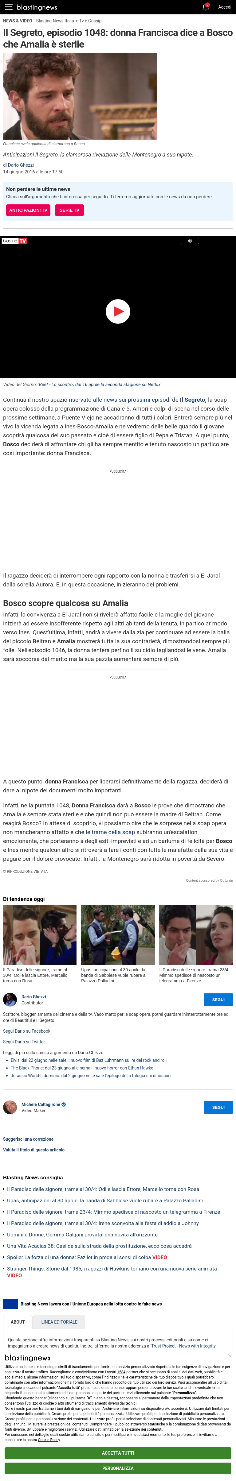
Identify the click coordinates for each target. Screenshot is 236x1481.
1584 (121, 1372)
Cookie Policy (49, 1440)
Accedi (224, 7)
